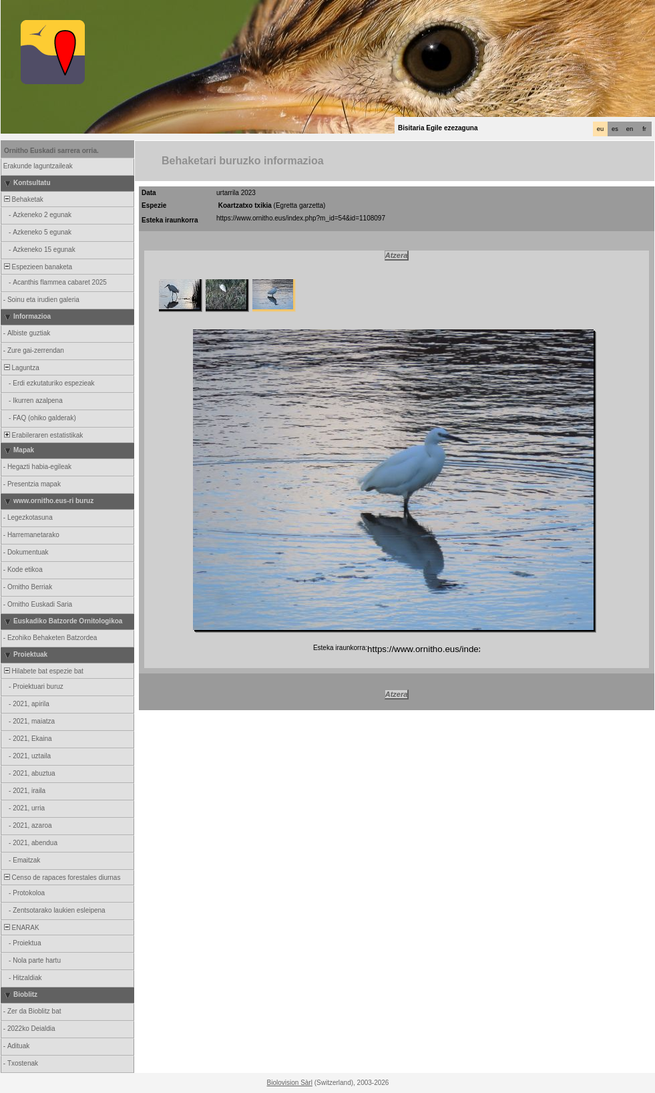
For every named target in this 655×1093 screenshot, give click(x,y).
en (629, 129)
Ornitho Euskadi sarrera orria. (51, 150)
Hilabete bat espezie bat (42, 671)
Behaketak (22, 199)
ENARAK (20, 927)
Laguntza (20, 367)
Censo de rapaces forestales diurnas (61, 877)
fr (644, 129)
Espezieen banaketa (37, 267)
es (615, 129)
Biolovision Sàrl (289, 1082)
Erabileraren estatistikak (42, 435)
